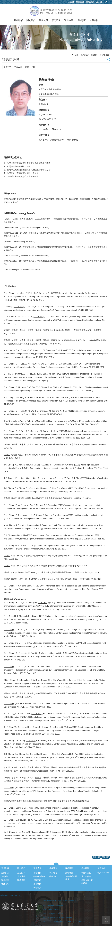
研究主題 (18, 67)
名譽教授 (37, 888)
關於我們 (30, 20)
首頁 (76, 55)
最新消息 (5, 873)
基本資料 (7, 67)
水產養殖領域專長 (71, 877)
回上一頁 (96, 857)
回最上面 (105, 857)
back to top (106, 920)
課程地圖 (68, 20)
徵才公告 (5, 884)
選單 (56, 864)
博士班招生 (86, 876)
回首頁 (71, 2)
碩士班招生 (86, 873)
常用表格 (93, 20)
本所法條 (21, 876)
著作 (34, 67)
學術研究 (56, 20)
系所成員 (43, 20)
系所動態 (18, 20)
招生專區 (81, 20)
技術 (27, 67)
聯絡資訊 (90, 2)
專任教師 (37, 873)
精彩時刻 (5, 876)
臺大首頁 (80, 2)
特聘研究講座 (39, 876)
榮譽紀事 (5, 880)
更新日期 (4, 895)
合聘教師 (37, 880)
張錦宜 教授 (104, 55)
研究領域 (53, 873)
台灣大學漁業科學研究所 (56, 11)
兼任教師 (94, 55)
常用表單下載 (103, 873)
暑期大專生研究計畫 (87, 881)
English (99, 2)
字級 (106, 2)
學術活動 (53, 876)
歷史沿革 (21, 873)
